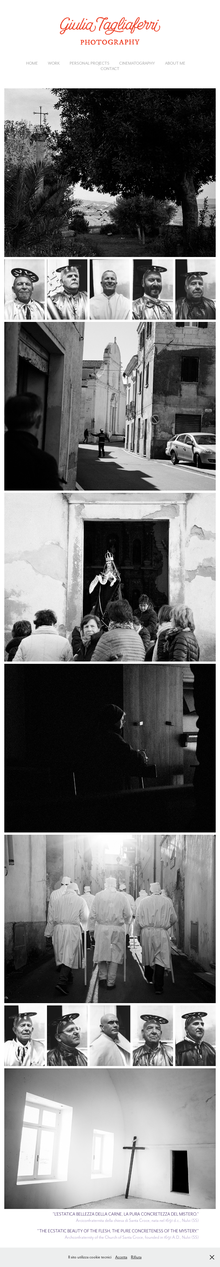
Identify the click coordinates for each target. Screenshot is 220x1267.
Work (54, 63)
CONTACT (110, 68)
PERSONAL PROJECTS (89, 63)
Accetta (121, 1257)
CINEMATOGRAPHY (137, 63)
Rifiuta (136, 1257)
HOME (32, 63)
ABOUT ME (175, 63)
